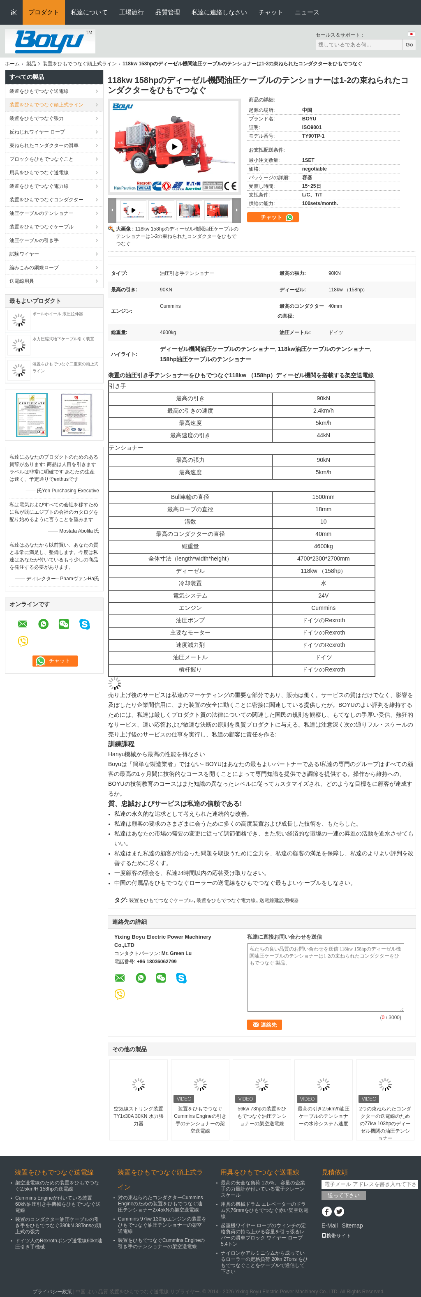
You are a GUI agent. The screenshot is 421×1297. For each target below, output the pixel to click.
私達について (89, 12)
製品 (31, 64)
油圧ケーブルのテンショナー (41, 213)
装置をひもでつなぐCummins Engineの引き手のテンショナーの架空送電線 (200, 1120)
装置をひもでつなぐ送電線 (39, 91)
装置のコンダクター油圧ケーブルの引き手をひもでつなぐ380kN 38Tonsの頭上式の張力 (58, 1225)
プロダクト (43, 12)
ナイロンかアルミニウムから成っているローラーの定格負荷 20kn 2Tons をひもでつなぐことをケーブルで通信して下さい (264, 1262)
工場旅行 (131, 12)
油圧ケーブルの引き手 (34, 240)
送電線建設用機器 (279, 900)
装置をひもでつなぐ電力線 (39, 186)
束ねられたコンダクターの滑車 (44, 145)
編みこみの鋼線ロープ (34, 267)
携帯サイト (336, 1236)
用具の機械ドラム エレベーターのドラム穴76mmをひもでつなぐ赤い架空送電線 (264, 1210)
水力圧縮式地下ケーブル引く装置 (63, 339)
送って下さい (344, 1195)
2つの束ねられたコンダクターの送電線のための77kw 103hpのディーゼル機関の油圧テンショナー (385, 1123)
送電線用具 (21, 281)
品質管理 (167, 12)
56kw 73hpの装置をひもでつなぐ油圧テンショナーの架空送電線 (262, 1116)
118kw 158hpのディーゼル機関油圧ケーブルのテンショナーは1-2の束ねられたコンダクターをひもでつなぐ (177, 236)
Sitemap (352, 1225)
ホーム (12, 64)
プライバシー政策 (52, 1292)
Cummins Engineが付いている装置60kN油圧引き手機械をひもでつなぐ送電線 (58, 1204)
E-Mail (330, 1225)
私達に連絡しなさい (219, 12)
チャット (271, 12)
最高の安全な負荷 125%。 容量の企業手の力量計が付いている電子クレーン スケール (263, 1189)
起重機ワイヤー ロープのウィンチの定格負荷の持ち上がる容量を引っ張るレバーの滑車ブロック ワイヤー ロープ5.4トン (263, 1235)
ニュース (307, 12)
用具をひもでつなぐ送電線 (39, 172)
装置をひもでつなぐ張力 (36, 118)
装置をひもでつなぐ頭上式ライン (80, 64)
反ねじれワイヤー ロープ (37, 132)
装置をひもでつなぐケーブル (41, 227)
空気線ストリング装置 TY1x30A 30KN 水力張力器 (138, 1116)
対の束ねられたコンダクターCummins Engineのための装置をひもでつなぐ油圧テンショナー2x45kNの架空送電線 (160, 1204)
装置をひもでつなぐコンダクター (46, 200)
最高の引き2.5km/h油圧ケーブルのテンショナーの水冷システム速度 (324, 1116)
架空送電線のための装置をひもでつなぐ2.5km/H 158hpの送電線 (57, 1186)
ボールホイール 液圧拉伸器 (57, 314)
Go (409, 45)
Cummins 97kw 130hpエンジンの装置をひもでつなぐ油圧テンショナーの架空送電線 (162, 1225)
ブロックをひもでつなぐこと (41, 159)
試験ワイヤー (24, 254)
